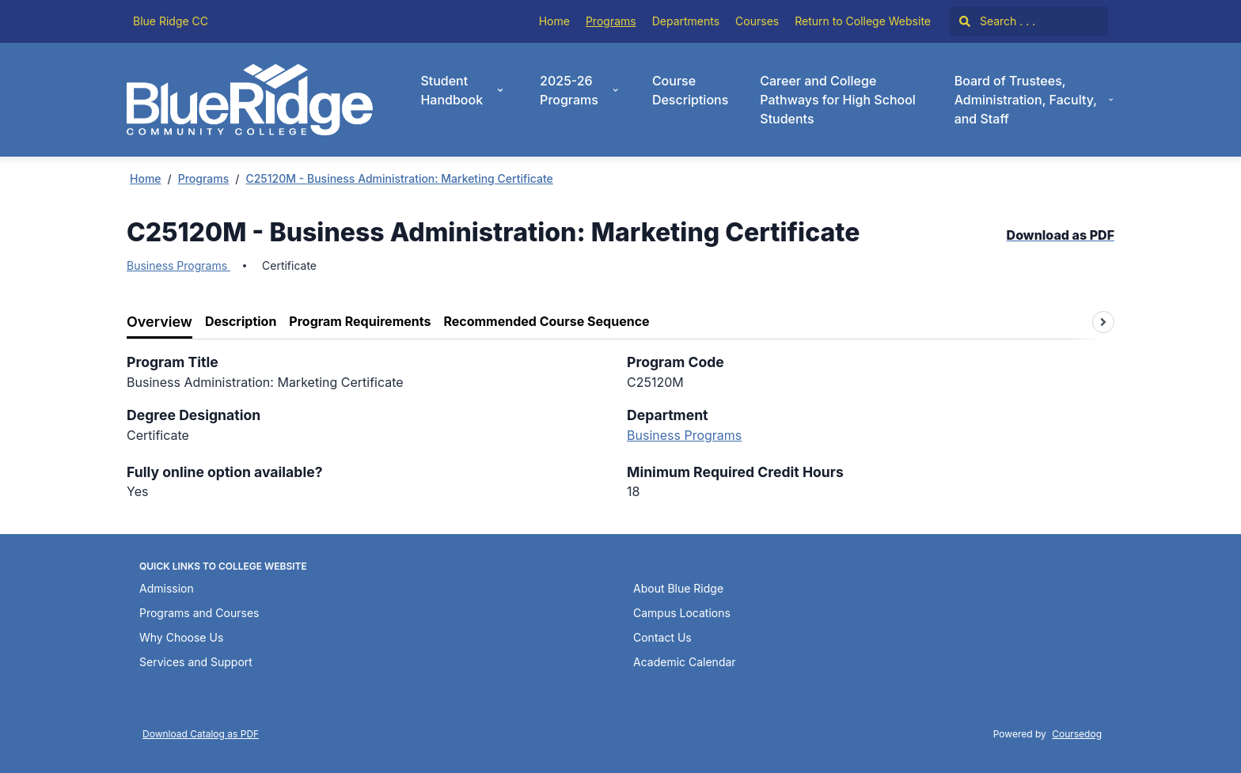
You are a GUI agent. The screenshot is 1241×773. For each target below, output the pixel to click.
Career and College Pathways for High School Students (838, 100)
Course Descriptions (690, 90)
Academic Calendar (684, 662)
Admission (166, 588)
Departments (685, 21)
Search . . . (997, 21)
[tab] (159, 322)
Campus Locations (682, 613)
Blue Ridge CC (170, 21)
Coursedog (1077, 734)
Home (554, 21)
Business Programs (178, 265)
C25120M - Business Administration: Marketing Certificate (398, 178)
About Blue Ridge (678, 588)
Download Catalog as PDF (200, 734)
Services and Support (195, 662)
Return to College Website (863, 21)
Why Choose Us (181, 637)
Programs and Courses (199, 613)
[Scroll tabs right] (1103, 322)
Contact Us (662, 637)
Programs (611, 21)
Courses (757, 21)
